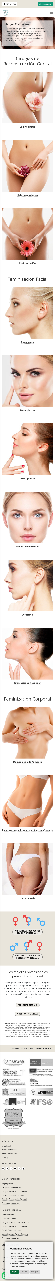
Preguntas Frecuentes (10, 1203)
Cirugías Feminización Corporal (14, 1199)
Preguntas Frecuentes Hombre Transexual (27, 957)
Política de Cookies (9, 1153)
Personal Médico (27, 1005)
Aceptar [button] (14, 1272)
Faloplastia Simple (9, 1218)
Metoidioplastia (8, 1215)
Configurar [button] (34, 1272)
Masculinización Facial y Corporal (15, 1234)
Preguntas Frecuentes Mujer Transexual (27, 932)
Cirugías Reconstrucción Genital (14, 1191)
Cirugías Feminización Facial (13, 1195)
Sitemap (5, 1157)
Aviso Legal (6, 1146)
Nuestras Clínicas (27, 1014)
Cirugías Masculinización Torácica (15, 1222)
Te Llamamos (45, 4)
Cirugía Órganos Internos (12, 1230)
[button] (45, 4)
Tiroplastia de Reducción (11, 1187)
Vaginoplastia (7, 1183)
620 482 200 (10, 4)
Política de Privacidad (10, 1150)
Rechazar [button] (24, 1272)
